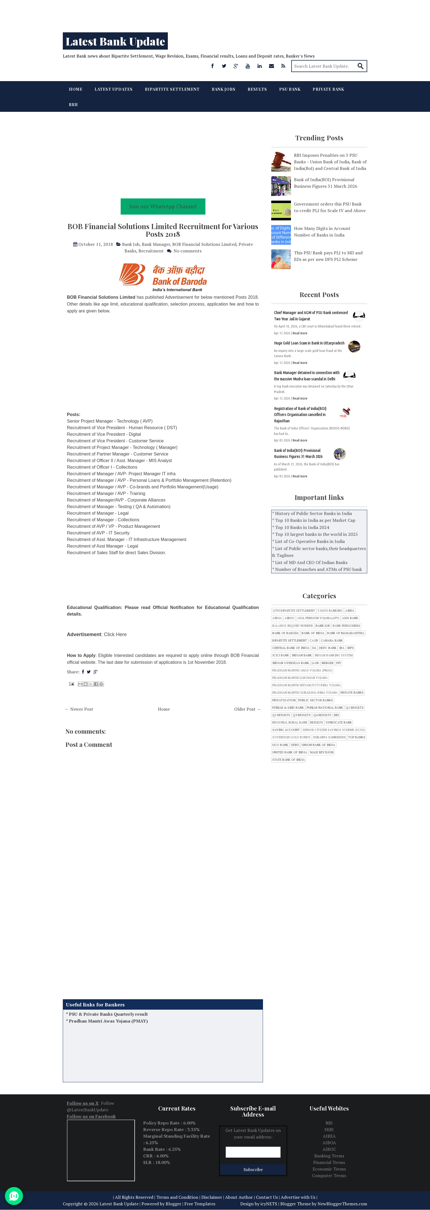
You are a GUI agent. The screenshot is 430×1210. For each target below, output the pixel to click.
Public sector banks (315, 700)
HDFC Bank (327, 648)
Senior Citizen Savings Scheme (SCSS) (333, 730)
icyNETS (269, 1204)
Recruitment (151, 251)
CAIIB (314, 640)
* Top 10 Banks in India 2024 (300, 527)
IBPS (350, 648)
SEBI (329, 1129)
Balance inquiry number (292, 626)
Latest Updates (114, 89)
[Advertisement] (164, 13)
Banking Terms (329, 1156)
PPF (338, 663)
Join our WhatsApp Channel (163, 206)
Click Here (115, 634)
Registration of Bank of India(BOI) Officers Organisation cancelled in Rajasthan (300, 414)
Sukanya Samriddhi (329, 737)
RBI (336, 715)
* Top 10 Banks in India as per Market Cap (313, 520)
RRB (73, 104)
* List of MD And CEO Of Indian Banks (309, 562)
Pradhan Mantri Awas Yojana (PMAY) (108, 1027)
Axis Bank (350, 618)
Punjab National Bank (325, 708)
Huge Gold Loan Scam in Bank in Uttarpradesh (309, 343)
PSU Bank (290, 89)
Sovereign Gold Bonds (291, 737)
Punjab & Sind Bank (288, 708)
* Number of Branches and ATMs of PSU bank (317, 569)
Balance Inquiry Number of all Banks (108, 1013)
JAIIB (315, 663)
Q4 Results (322, 715)
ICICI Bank (280, 655)
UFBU (295, 745)
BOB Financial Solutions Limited (204, 244)
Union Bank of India (318, 745)
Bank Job (131, 244)
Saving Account (286, 730)
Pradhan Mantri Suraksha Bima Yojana (305, 692)
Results (257, 89)
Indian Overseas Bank (290, 663)
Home (76, 89)
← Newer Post (79, 709)
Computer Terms (329, 1175)
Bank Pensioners (346, 626)
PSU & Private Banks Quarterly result (108, 1020)
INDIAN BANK (302, 655)
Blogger (173, 1204)
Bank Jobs (224, 89)
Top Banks (356, 737)
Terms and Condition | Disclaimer (189, 1197)
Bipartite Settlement (172, 89)
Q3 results (302, 715)
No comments (188, 251)
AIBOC (290, 618)
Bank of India (313, 633)
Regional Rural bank (289, 722)
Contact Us (267, 1197)
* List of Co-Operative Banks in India (308, 541)
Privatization (284, 700)
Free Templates (199, 1204)
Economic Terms (329, 1169)
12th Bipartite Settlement (293, 611)
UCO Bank (280, 745)
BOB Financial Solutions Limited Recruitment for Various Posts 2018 (162, 230)
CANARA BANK (332, 640)
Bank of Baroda (285, 633)
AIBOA (277, 618)
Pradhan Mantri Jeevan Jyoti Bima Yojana (306, 685)
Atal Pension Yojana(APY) (318, 618)
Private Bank (328, 89)
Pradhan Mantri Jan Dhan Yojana (300, 678)
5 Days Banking (330, 611)
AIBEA (349, 611)
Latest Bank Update (115, 41)
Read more (300, 333)
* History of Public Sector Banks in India (312, 513)
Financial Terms (329, 1162)
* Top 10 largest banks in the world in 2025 (315, 534)
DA (314, 648)
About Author (239, 1197)
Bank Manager (156, 244)
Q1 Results (355, 708)
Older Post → (247, 709)
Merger (327, 663)
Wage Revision (321, 752)
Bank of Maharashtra (345, 633)
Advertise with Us (298, 1197)
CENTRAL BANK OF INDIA (291, 648)
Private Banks (352, 692)
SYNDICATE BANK (339, 722)
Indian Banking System (334, 655)
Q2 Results (281, 715)
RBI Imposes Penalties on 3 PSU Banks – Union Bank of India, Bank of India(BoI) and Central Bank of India (330, 161)
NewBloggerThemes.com (342, 1204)
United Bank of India (289, 752)
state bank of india (288, 760)
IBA (341, 648)
